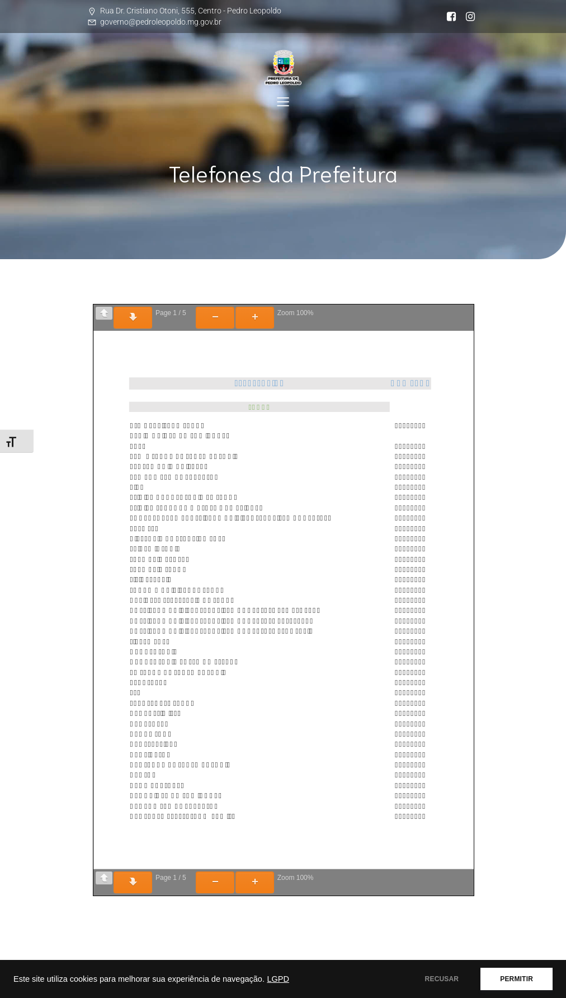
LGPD (278, 978)
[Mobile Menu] (283, 101)
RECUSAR (442, 979)
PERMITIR (516, 979)
